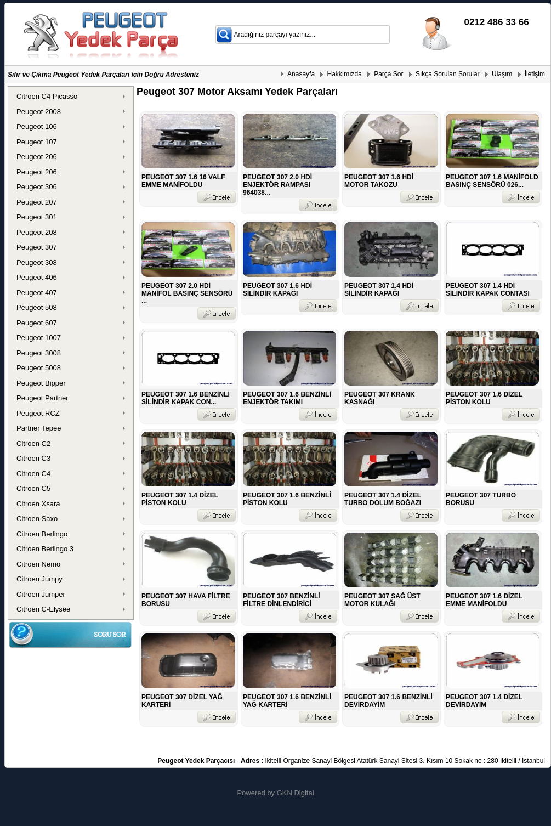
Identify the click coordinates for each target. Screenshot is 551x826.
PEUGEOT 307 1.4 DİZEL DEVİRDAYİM (484, 701)
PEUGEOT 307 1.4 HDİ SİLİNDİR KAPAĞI (378, 289)
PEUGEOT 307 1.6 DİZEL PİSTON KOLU (484, 398)
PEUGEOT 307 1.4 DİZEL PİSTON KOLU (179, 499)
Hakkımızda (344, 74)
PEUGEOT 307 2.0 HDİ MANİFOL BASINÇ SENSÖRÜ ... (186, 293)
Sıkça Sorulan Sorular (448, 74)
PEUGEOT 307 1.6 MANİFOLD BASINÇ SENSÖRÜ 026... (492, 181)
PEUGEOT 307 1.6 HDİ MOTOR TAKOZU (378, 181)
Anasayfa (301, 74)
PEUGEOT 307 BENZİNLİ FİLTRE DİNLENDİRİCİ (281, 600)
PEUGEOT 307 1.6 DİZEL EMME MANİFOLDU (484, 600)
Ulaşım (502, 74)
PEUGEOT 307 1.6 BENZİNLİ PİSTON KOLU (287, 499)
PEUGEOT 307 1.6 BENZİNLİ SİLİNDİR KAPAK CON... (185, 398)
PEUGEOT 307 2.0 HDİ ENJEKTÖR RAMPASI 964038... (277, 184)
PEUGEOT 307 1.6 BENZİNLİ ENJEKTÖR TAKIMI (287, 398)
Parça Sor (388, 74)
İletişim (535, 74)
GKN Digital (295, 793)
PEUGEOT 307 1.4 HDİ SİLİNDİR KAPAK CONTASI (488, 289)
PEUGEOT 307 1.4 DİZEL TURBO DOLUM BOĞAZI (382, 499)
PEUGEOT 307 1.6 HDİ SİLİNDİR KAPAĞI (277, 289)
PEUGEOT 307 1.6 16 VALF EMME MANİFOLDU (183, 181)
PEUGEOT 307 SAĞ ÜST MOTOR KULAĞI (382, 600)
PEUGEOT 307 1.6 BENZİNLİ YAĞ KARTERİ (287, 701)
